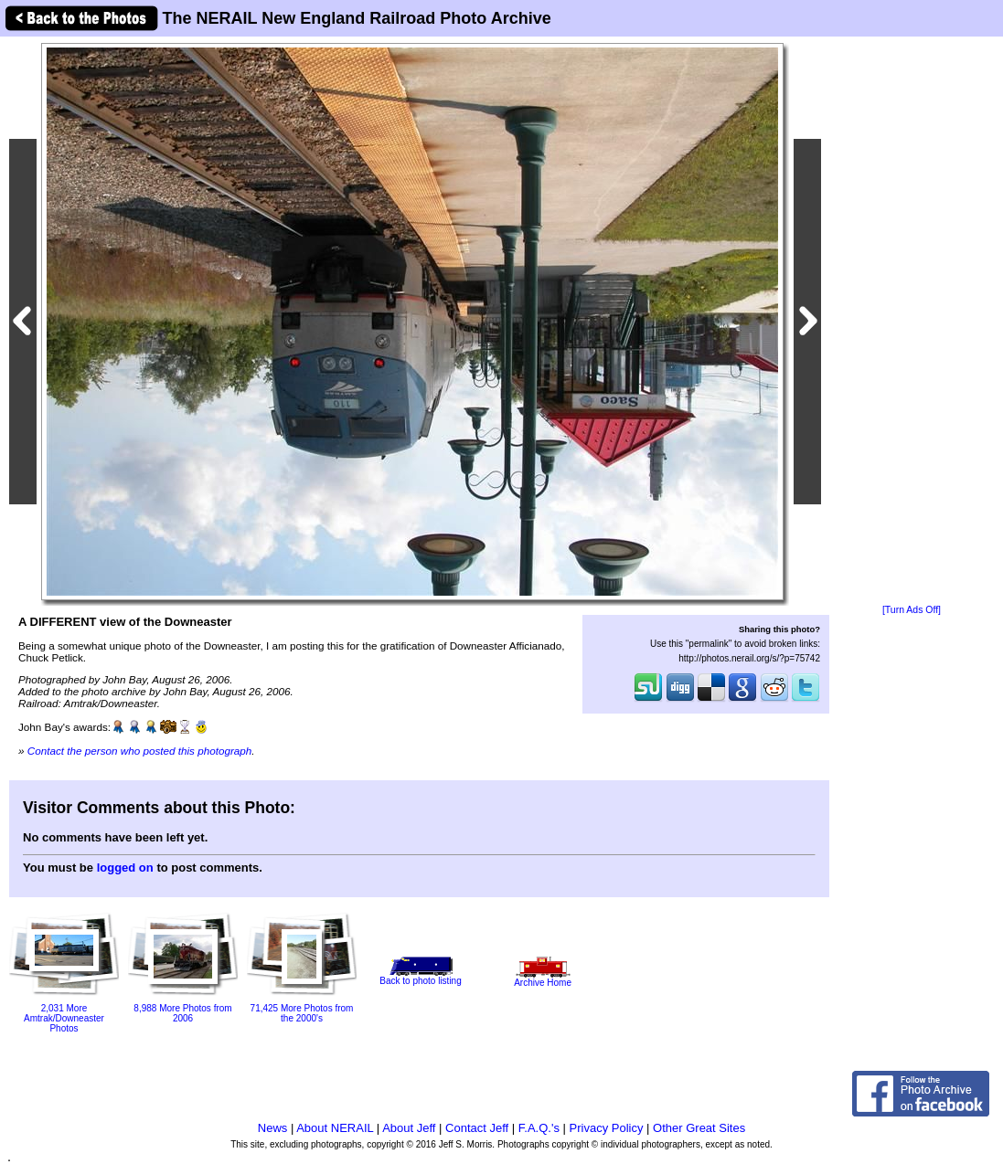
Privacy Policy (607, 1128)
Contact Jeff (476, 1128)
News (273, 1128)
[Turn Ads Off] (911, 610)
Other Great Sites (699, 1128)
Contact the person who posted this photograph (139, 751)
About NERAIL (334, 1128)
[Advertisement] (912, 322)
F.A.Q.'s (539, 1128)
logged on (125, 867)
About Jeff (408, 1128)
